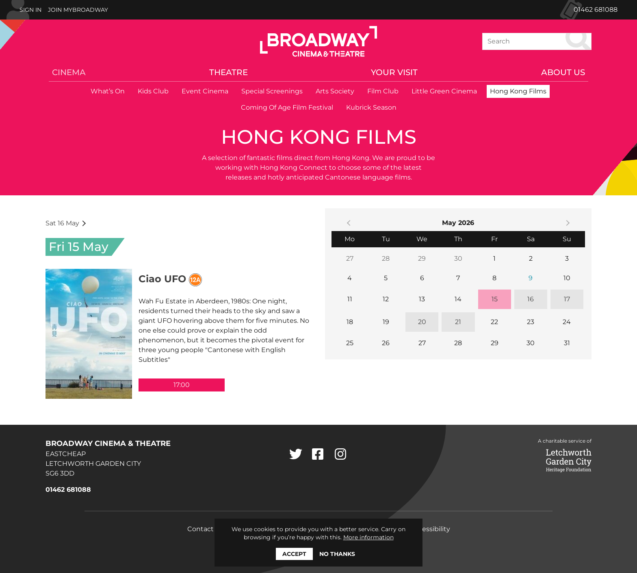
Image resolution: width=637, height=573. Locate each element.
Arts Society (335, 91)
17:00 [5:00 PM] (181, 385)
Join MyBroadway (78, 9)
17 (567, 299)
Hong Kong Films (518, 91)
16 (530, 299)
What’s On (108, 91)
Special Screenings (272, 91)
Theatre (228, 72)
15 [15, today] (495, 299)
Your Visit (394, 72)
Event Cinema (205, 91)
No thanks (337, 554)
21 (458, 322)
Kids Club (153, 91)
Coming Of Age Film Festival (287, 107)
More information (368, 537)
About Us (563, 72)
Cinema (69, 72)
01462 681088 (596, 9)
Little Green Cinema (444, 91)
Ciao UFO (162, 279)
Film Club (383, 91)
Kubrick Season (371, 107)
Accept (294, 554)
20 (422, 322)
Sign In (30, 9)
